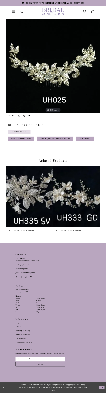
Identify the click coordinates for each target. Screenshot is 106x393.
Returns (18, 327)
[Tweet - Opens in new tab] (19, 116)
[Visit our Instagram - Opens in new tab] (16, 277)
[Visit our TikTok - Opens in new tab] (26, 277)
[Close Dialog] (4, 387)
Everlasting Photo (22, 269)
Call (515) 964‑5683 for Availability (55, 139)
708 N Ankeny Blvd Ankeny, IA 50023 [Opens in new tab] (22, 291)
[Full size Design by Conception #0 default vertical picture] (53, 66)
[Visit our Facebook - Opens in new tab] (21, 277)
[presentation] (29, 196)
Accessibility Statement (24, 342)
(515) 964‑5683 (21, 258)
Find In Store (85, 139)
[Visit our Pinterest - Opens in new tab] (31, 277)
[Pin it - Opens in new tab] (24, 116)
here (53, 390)
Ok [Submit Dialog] (102, 387)
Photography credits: (23, 265)
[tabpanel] (53, 66)
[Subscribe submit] (40, 364)
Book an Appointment (21, 139)
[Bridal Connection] (53, 11)
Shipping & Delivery (23, 331)
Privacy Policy (21, 338)
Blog (17, 323)
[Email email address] (40, 359)
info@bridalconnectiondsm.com (27, 261)
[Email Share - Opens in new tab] (29, 116)
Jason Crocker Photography (26, 273)
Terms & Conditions (23, 335)
